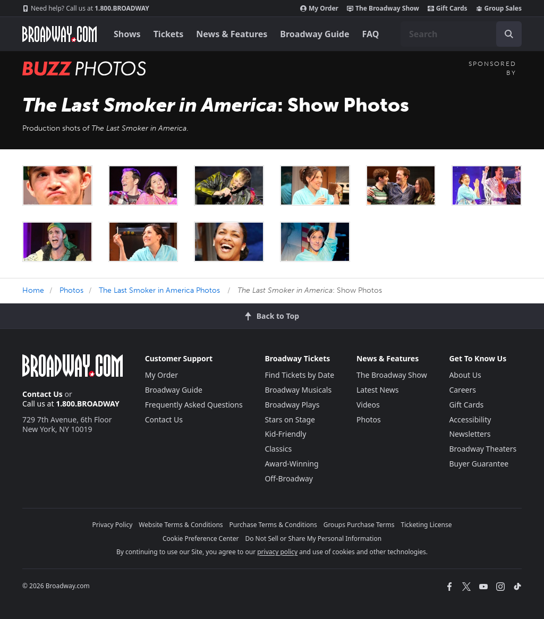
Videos (368, 405)
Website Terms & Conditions (181, 524)
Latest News (377, 390)
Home (33, 290)
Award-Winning (291, 464)
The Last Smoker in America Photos (159, 290)
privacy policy (277, 551)
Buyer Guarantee (478, 464)
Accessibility (470, 419)
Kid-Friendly (285, 434)
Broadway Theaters (482, 449)
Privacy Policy (112, 524)
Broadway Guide (314, 34)
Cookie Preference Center (201, 538)
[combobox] (461, 34)
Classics (278, 449)
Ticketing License (426, 524)
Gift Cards (448, 8)
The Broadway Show (383, 8)
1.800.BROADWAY (85, 8)
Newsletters (469, 434)
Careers (462, 390)
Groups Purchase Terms (359, 524)
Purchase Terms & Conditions (273, 524)
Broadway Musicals (298, 390)
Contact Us (42, 394)
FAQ (370, 34)
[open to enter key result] (509, 34)
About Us (465, 375)
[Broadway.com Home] (59, 34)
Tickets (169, 34)
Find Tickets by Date (299, 375)
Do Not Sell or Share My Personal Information (313, 538)
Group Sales (499, 8)
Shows (127, 34)
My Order (319, 8)
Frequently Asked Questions (194, 405)
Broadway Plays (292, 405)
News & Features (231, 34)
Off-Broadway (289, 478)
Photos (71, 290)
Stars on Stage (290, 419)
